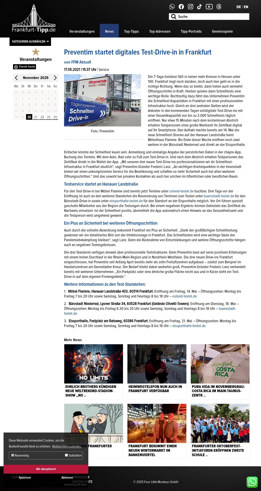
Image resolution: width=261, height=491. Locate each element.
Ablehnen (67, 478)
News (109, 31)
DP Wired (82, 484)
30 (55, 117)
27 (35, 117)
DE (238, 6)
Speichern (25, 478)
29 (48, 117)
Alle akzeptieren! (46, 469)
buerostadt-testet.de (219, 196)
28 (42, 117)
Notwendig (20, 455)
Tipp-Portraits (191, 31)
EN (246, 6)
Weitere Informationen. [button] (66, 446)
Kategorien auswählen (28, 41)
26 (29, 117)
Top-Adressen (159, 31)
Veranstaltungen (82, 31)
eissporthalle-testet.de (126, 200)
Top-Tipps (131, 31)
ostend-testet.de (181, 191)
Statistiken (73, 455)
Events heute (27, 66)
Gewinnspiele (222, 31)
